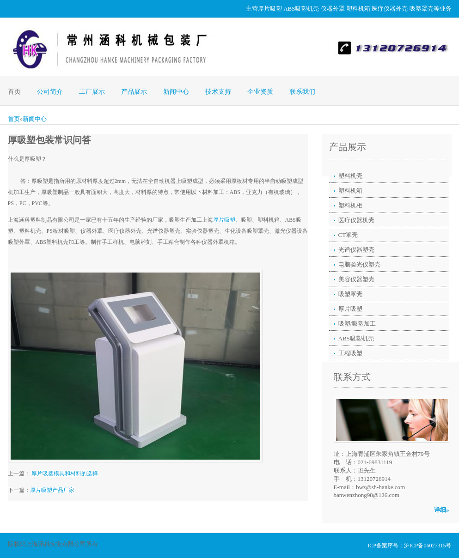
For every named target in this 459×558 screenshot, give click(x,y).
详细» (441, 509)
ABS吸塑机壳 (301, 8)
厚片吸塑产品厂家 (52, 490)
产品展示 (134, 91)
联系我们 (302, 91)
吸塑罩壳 (422, 8)
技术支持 (218, 91)
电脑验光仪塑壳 (359, 264)
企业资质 (260, 91)
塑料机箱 (358, 8)
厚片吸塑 (270, 8)
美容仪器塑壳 (356, 279)
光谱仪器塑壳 (356, 249)
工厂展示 (92, 91)
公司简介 (50, 91)
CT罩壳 (348, 234)
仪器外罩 (333, 8)
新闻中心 (176, 91)
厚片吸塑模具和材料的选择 (64, 473)
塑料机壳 (350, 175)
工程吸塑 (350, 353)
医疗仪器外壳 (390, 8)
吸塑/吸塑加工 (357, 323)
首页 (14, 91)
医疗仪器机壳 (356, 220)
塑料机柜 (350, 205)
